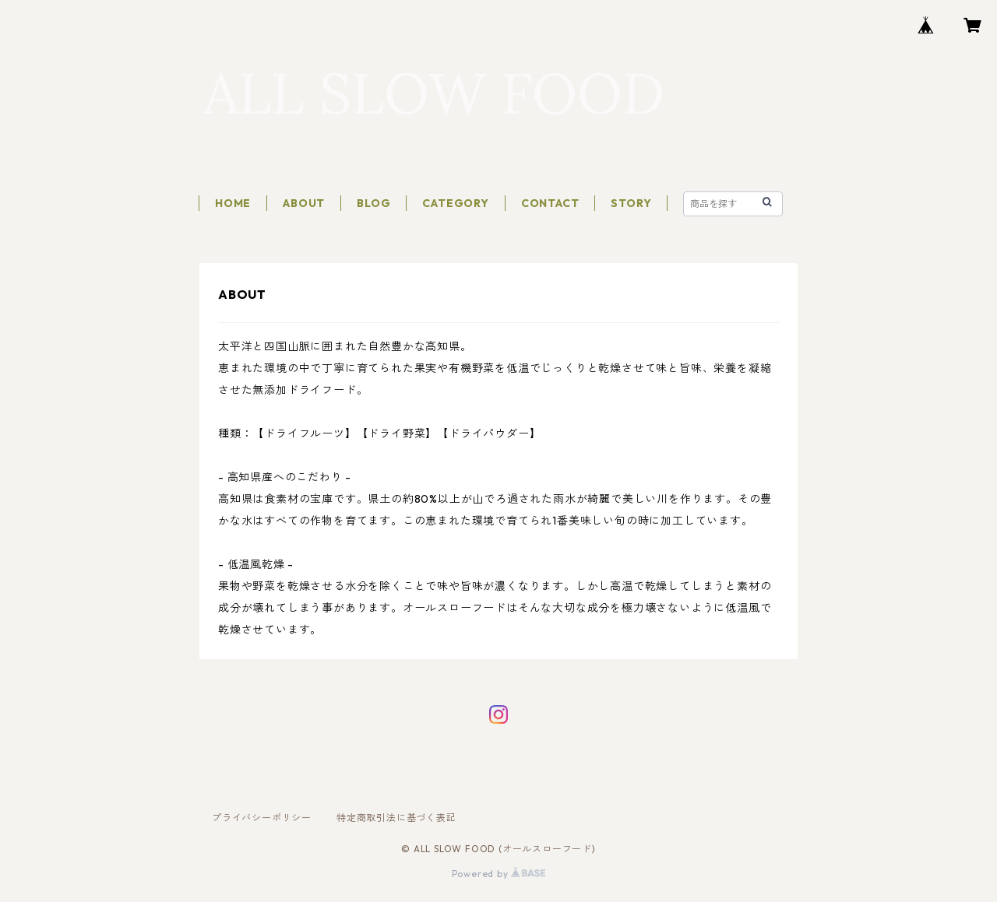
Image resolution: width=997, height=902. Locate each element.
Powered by (499, 873)
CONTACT (550, 203)
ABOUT (304, 203)
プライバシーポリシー (262, 817)
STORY (631, 203)
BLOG (373, 203)
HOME (233, 203)
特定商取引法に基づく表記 (396, 817)
